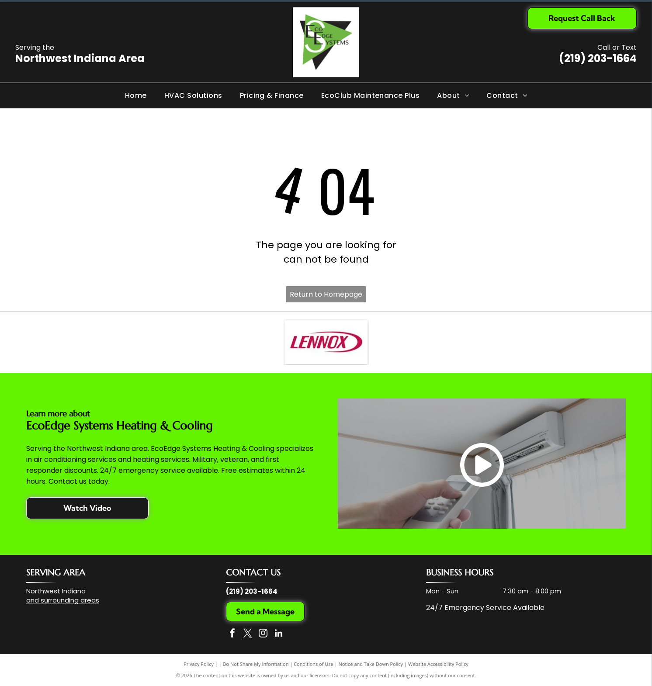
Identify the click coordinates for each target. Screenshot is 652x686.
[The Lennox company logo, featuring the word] (326, 342)
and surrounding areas (62, 600)
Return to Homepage (326, 294)
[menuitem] (136, 95)
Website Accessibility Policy (438, 664)
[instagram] (263, 634)
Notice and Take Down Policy (371, 664)
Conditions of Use (313, 664)
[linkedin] (278, 634)
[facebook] (232, 634)
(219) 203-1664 (598, 58)
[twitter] (247, 634)
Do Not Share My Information (256, 664)
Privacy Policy (199, 664)
